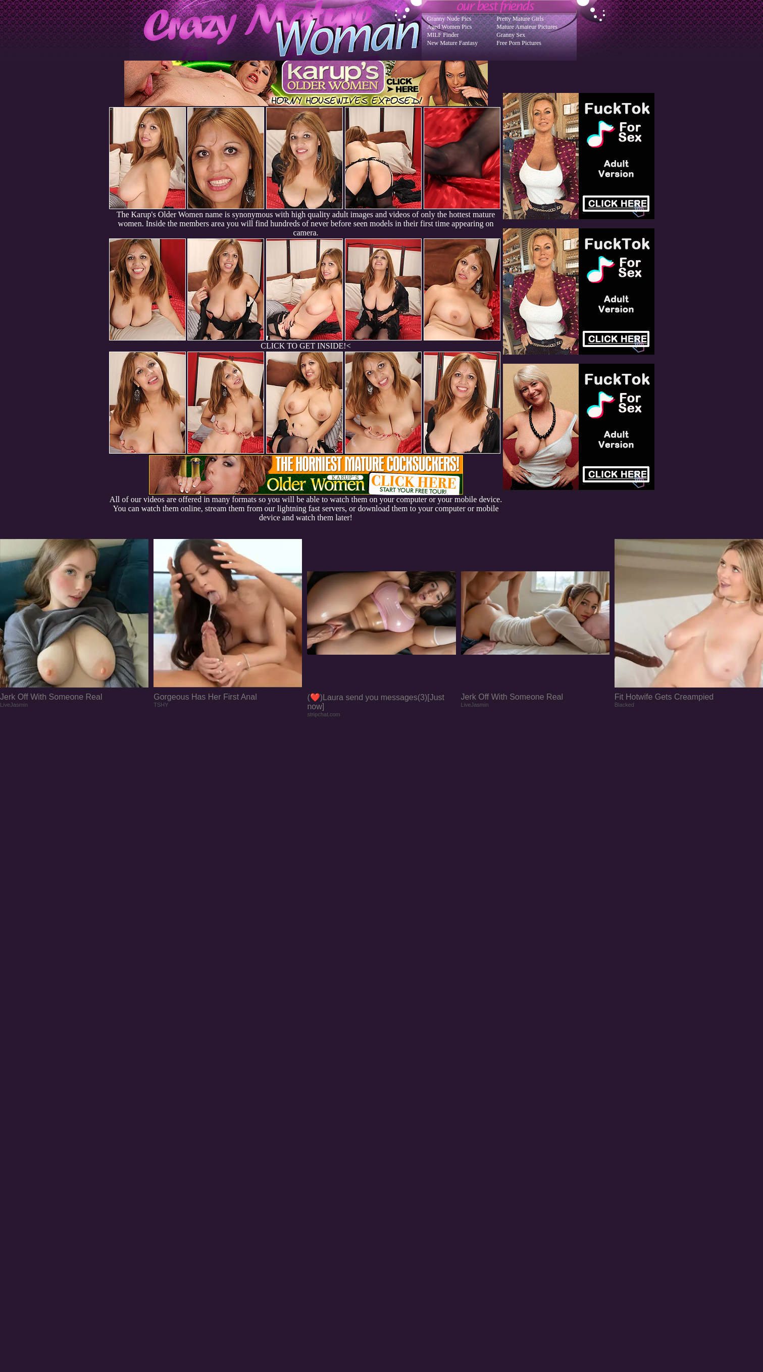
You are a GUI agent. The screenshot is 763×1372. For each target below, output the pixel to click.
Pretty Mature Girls (519, 18)
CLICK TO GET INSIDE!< (305, 345)
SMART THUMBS (399, 1168)
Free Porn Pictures (518, 42)
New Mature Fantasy (452, 42)
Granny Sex (510, 34)
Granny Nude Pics (449, 18)
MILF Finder (443, 34)
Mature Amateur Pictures (526, 26)
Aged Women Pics (449, 26)
